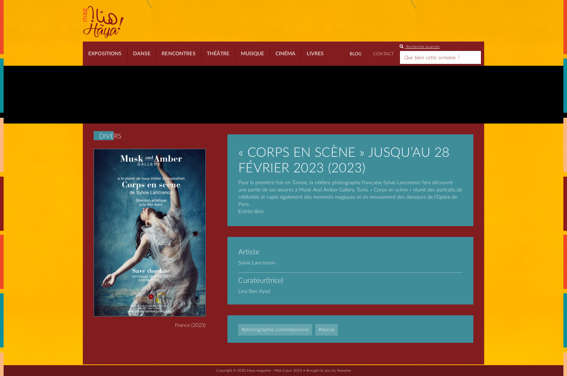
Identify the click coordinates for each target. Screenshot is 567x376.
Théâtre (218, 53)
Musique (252, 53)
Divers (110, 136)
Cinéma (286, 53)
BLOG (356, 54)
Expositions (105, 53)
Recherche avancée (420, 47)
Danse (142, 53)
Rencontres (178, 53)
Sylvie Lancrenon (257, 262)
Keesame (344, 370)
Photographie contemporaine (276, 329)
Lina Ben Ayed (254, 291)
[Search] (440, 57)
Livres (315, 53)
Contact (383, 54)
